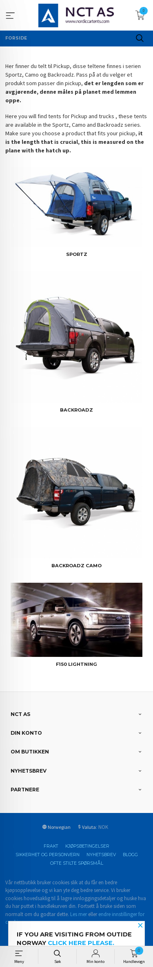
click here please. (81, 943)
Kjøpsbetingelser (87, 846)
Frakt (51, 846)
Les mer (78, 914)
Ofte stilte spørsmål (76, 863)
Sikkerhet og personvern (48, 854)
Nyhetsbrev (101, 854)
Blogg (130, 854)
